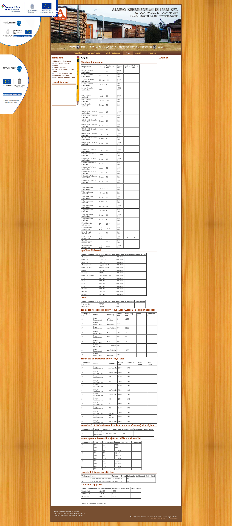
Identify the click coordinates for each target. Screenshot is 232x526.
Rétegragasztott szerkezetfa (64, 73)
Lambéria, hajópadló (61, 75)
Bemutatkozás (94, 53)
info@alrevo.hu (65, 515)
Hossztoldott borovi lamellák (64, 77)
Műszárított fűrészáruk (62, 61)
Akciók (138, 53)
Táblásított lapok (59, 67)
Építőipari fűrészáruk (61, 63)
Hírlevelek (151, 53)
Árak (128, 53)
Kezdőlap (78, 53)
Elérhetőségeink (113, 53)
